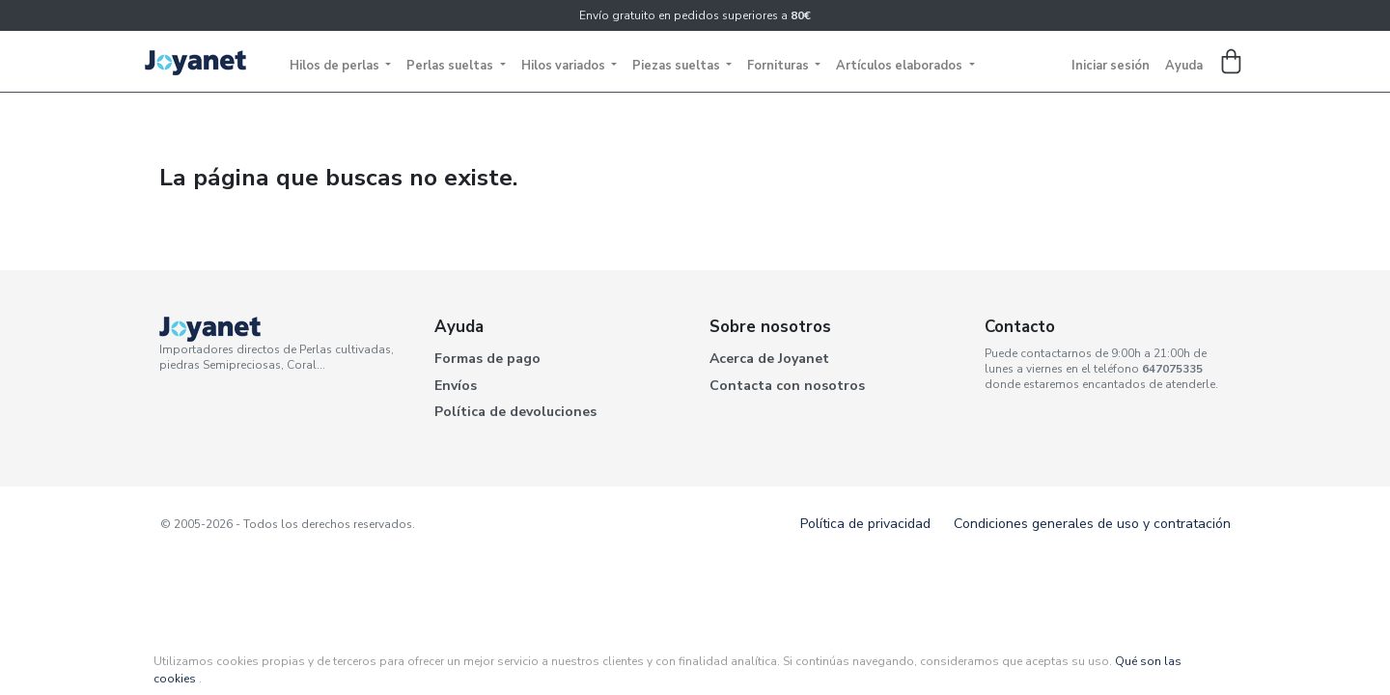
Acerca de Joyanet (769, 358)
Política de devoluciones (515, 412)
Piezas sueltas (677, 65)
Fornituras (779, 65)
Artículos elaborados (900, 65)
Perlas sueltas (451, 65)
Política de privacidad (865, 523)
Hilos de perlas (336, 65)
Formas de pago (487, 358)
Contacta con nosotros (787, 385)
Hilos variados (564, 65)
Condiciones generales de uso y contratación (1092, 523)
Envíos (455, 385)
